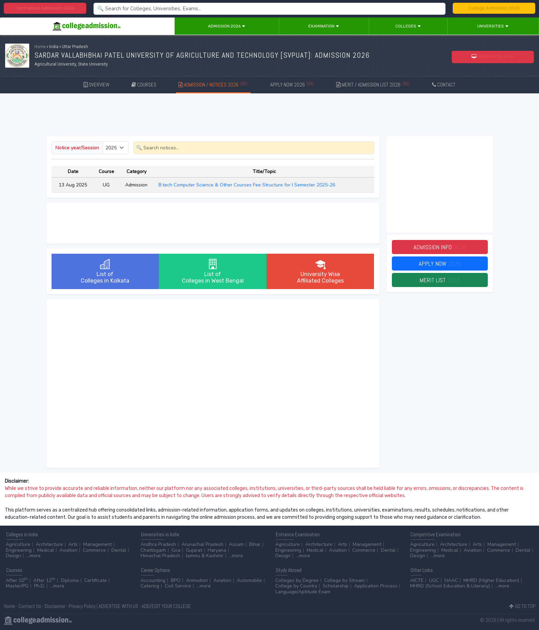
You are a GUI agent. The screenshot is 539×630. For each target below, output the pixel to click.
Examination (323, 26)
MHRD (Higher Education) (491, 580)
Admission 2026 (226, 26)
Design (13, 555)
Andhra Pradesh (158, 544)
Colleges (408, 26)
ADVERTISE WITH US (118, 606)
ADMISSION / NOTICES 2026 (213, 84)
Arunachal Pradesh (202, 544)
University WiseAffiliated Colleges (320, 271)
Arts (73, 544)
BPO (175, 580)
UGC (434, 580)
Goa (176, 550)
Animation (197, 580)
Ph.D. (39, 586)
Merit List (439, 280)
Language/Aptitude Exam (302, 591)
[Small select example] (116, 147)
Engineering (19, 550)
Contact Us (30, 606)
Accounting (153, 580)
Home (40, 46)
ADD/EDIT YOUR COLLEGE (166, 606)
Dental (118, 550)
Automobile (249, 580)
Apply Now (440, 263)
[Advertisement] (269, 116)
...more (33, 555)
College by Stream (344, 580)
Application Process (375, 586)
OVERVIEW (96, 84)
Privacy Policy (82, 606)
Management (97, 544)
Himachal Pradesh (160, 555)
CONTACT (443, 84)
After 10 (17, 580)
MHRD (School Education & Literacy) (450, 586)
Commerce (94, 550)
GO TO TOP (522, 606)
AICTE (417, 580)
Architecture (49, 544)
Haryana (217, 550)
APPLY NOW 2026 (292, 84)
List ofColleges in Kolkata (105, 271)
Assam (236, 544)
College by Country (296, 586)
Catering (150, 586)
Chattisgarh (153, 550)
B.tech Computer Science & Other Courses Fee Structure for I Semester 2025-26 (247, 185)
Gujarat (194, 550)
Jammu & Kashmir (204, 555)
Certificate (95, 580)
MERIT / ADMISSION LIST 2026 (373, 84)
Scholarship (336, 586)
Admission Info (440, 247)
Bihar (255, 544)
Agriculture (18, 544)
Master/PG (17, 586)
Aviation (68, 550)
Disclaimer (55, 606)
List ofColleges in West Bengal (213, 271)
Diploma (70, 580)
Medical (45, 550)
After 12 (44, 580)
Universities (493, 26)
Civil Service (178, 586)
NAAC (451, 580)
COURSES (143, 84)
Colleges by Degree (297, 580)
